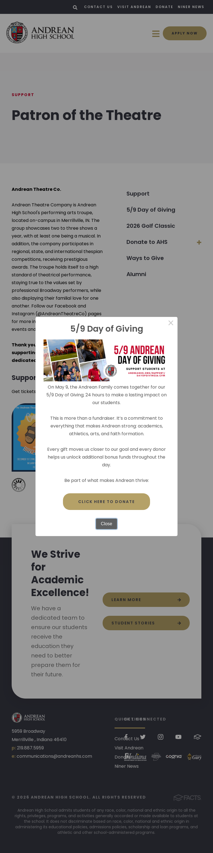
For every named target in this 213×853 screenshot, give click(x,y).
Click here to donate (106, 501)
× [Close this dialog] (171, 323)
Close (106, 523)
